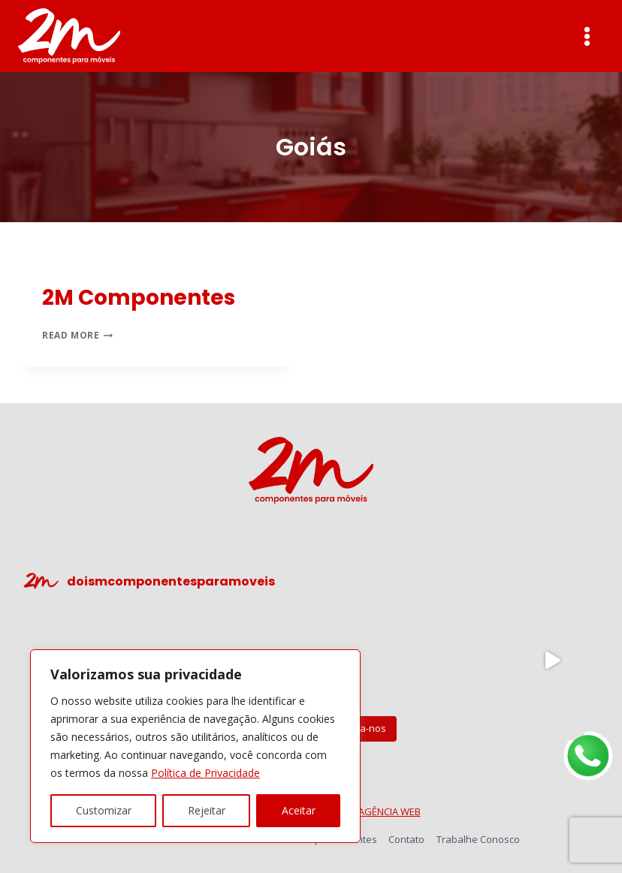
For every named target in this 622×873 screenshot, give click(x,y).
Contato (406, 839)
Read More (77, 335)
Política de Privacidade (205, 773)
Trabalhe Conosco (478, 839)
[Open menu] (586, 36)
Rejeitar (206, 810)
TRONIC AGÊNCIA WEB (371, 811)
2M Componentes (138, 297)
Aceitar (299, 810)
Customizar (103, 810)
